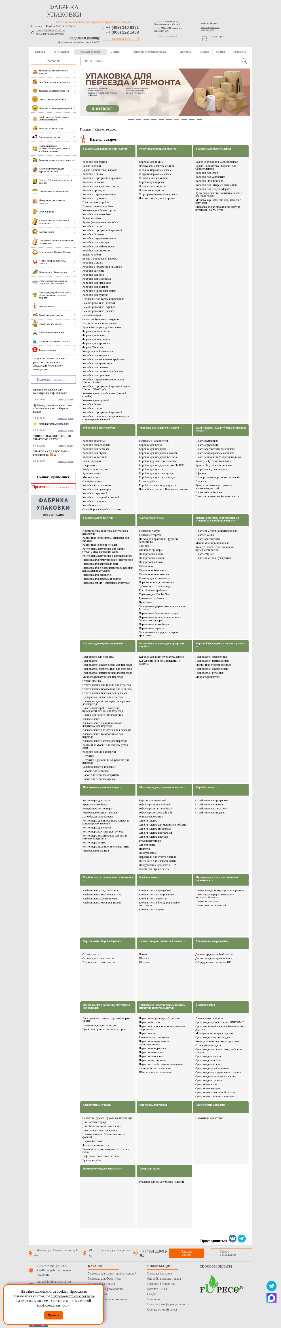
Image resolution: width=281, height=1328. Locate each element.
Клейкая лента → (150, 877)
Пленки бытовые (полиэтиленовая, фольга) (103, 1135)
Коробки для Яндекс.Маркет (212, 188)
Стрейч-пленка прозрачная (155, 832)
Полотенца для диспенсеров (99, 1024)
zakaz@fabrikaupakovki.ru (50, 30)
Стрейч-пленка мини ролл (155, 828)
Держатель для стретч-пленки (157, 856)
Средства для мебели (208, 1060)
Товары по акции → (151, 1168)
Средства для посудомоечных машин (218, 1072)
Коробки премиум (93, 190)
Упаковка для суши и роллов (100, 812)
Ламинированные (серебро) (99, 306)
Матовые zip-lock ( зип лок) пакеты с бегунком (218, 201)
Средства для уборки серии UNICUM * (219, 1022)
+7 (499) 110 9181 (122, 27)
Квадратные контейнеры (97, 808)
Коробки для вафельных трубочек (103, 359)
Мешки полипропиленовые (212, 542)
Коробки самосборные (96, 444)
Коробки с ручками (94, 198)
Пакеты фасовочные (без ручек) (215, 448)
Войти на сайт (207, 30)
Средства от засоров (207, 1088)
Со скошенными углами (153, 177)
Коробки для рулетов (95, 294)
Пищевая (201, 481)
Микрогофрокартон (207, 676)
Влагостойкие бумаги (208, 492)
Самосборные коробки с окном (101, 509)
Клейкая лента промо (152, 909)
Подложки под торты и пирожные (103, 298)
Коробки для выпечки (95, 355)
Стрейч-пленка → (207, 787)
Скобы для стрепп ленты (154, 868)
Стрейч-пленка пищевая (210, 812)
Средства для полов (207, 1064)
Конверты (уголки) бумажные (213, 460)
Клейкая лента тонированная (156, 894)
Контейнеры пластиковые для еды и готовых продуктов (104, 837)
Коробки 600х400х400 (209, 180)
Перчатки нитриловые (152, 1060)
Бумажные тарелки (150, 534)
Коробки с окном (93, 173)
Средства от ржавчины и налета (215, 1096)
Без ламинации (91, 314)
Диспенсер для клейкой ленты (157, 860)
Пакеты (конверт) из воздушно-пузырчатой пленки (214, 896)
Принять (53, 1315)
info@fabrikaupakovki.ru (50, 33)
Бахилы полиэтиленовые (154, 1037)
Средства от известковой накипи (215, 1092)
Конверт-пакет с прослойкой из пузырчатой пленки (214, 548)
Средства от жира (206, 1084)
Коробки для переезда (96, 448)
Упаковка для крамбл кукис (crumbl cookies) (104, 395)
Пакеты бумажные (206, 440)
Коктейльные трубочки (153, 590)
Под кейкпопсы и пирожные (99, 323)
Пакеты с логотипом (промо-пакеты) (218, 496)
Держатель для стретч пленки (213, 958)
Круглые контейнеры (95, 804)
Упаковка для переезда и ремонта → (105, 643)
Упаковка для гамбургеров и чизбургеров (107, 559)
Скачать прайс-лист (53, 477)
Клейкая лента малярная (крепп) (102, 902)
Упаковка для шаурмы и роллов (101, 578)
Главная (40, 51)
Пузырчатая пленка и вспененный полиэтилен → (217, 879)
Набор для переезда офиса (98, 778)
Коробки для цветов (151, 469)
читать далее (65, 399)
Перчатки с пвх (148, 1033)
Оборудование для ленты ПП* (157, 864)
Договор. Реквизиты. (161, 1283)
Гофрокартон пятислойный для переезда (107, 672)
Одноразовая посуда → (153, 517)
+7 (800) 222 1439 (122, 32)
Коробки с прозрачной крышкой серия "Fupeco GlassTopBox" (106, 388)
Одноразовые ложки (151, 557)
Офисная (200, 473)
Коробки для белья (150, 444)
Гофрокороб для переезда (98, 656)
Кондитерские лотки (95, 469)
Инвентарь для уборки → (154, 1104)
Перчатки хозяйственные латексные (161, 1064)
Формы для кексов (93, 335)
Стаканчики (146, 565)
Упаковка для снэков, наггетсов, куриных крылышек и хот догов (107, 569)
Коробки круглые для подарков (158, 460)
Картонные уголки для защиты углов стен (105, 746)
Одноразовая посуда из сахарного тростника (159, 634)
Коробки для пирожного (97, 250)
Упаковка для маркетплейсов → (215, 148)
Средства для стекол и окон (212, 1068)
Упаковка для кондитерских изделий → (107, 148)
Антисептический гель (209, 1018)
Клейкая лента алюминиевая (100, 898)
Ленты (143, 954)
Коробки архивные (94, 440)
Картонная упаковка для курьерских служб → (161, 645)
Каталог (53, 60)
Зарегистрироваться (210, 27)
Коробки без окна (93, 181)
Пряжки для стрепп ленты (98, 962)
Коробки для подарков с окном (158, 452)
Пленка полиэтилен (207, 901)
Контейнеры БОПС (94, 842)
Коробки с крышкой (94, 493)
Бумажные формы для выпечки (101, 327)
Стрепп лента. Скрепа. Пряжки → (104, 941)
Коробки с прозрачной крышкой (102, 177)
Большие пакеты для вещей (99, 766)
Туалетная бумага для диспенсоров (104, 1029)
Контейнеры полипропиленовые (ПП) (105, 846)
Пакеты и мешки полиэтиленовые (216, 530)
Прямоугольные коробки (97, 206)
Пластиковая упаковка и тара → (103, 787)
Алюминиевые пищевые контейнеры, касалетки (105, 532)
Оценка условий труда (162, 1309)
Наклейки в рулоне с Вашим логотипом (163, 489)
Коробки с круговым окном (99, 194)
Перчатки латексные (151, 1056)
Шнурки (144, 958)
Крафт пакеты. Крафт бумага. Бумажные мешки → (221, 429)
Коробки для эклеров (95, 286)
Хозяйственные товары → (99, 1104)
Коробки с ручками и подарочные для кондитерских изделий (105, 418)
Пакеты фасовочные (207, 538)
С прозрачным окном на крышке (159, 194)
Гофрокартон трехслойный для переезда (107, 668)
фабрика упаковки (63, 11)
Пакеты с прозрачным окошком (214, 452)
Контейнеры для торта (96, 800)
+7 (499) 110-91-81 (153, 1253)
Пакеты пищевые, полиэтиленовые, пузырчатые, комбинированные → (217, 519)
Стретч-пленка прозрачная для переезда (107, 688)
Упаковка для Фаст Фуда (104, 1278)
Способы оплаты (216, 1266)
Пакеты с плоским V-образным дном (218, 456)
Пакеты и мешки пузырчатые (213, 557)
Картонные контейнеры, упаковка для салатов (105, 539)
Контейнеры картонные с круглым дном (107, 555)
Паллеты (144, 848)
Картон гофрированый (153, 800)
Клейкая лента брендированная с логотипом (159, 904)
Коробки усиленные (94, 456)
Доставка (186, 51)
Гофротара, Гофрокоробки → (100, 427)
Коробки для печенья (95, 367)
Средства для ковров (208, 1056)
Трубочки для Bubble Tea (154, 594)
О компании (61, 51)
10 (199, 119)
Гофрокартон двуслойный (155, 804)
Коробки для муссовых (96, 278)
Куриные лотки (91, 473)
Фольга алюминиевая (95, 1144)
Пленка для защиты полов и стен (102, 714)
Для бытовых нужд (94, 1121)
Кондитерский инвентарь (98, 351)
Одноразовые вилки (151, 553)
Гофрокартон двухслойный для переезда (107, 664)
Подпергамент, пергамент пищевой (217, 477)
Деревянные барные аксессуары (158, 613)
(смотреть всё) (59, 380)
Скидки (115, 51)
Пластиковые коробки (96, 202)
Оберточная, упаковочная (211, 469)
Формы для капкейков (96, 331)
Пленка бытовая (92, 1140)
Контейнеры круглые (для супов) (102, 831)
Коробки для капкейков (96, 214)
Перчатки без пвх (149, 1022)
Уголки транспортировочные (213, 664)
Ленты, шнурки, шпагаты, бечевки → (162, 941)
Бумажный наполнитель (153, 440)
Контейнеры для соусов (97, 827)
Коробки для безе (93, 274)
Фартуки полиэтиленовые (155, 1068)
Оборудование (147, 852)
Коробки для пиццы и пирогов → (159, 148)
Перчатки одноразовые (153, 1048)
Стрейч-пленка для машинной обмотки (163, 824)
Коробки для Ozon (206, 172)
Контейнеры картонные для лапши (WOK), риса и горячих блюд (103, 550)
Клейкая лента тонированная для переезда (102, 735)
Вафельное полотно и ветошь (100, 1155)
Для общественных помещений (101, 1125)
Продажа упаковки (159, 1273)
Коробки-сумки (91, 505)
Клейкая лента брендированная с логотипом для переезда (102, 724)
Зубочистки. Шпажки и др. (155, 586)
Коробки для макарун (95, 242)
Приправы (145, 602)
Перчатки (88, 755)
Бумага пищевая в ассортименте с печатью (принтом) (216, 486)
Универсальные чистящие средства (217, 1041)
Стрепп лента (147, 844)
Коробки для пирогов (152, 181)
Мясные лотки (91, 477)
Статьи (220, 51)
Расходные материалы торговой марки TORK (106, 1019)
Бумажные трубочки (151, 598)
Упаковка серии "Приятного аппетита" (106, 582)
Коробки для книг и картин (99, 751)
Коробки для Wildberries (210, 176)
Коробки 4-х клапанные (97, 485)
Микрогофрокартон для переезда (102, 676)
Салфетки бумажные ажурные (101, 319)
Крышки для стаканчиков (154, 578)
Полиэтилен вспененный (210, 905)
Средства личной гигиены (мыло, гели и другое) (220, 1027)
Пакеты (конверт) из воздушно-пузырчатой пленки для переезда (102, 709)
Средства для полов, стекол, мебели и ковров (218, 1050)
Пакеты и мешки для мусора (100, 1129)
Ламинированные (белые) (98, 310)
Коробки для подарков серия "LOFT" (161, 464)
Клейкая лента (91, 718)
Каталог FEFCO (157, 1289)
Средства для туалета (208, 1080)
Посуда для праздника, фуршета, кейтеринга (159, 540)
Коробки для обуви (94, 452)
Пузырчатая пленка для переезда (102, 696)
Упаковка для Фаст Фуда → (100, 517)
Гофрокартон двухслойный (211, 668)
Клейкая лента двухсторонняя (100, 890)
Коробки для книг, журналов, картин (161, 656)
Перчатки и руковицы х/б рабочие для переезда (105, 761)
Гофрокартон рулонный (209, 672)
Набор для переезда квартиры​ (100, 774)
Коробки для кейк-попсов (98, 246)
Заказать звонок (121, 39)
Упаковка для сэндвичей (97, 574)
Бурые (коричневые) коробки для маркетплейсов (215, 167)
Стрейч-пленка (91, 680)
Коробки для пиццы (151, 161)
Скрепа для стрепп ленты (98, 958)
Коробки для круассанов (97, 363)
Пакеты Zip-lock (205, 553)
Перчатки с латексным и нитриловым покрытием (162, 1027)
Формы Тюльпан (92, 347)
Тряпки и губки (91, 1160)
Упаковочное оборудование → (214, 941)
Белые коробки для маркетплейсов (216, 161)
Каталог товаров (90, 51)
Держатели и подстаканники (156, 582)
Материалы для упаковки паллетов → (162, 787)
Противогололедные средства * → (103, 1168)
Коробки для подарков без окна (158, 456)
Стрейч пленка (98, 1294)
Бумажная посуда (149, 530)
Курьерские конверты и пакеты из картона (159, 662)
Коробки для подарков (152, 448)
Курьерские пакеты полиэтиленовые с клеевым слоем (218, 194)
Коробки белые (91, 404)
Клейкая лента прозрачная (155, 890)
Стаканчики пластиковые (154, 574)
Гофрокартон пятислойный (212, 660)
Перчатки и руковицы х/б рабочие (160, 1018)
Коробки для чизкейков (96, 282)
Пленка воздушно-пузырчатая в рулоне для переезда (106, 702)
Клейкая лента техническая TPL (102, 894)
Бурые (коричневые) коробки (100, 169)
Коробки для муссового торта (100, 186)
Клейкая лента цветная (153, 898)
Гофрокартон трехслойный (211, 656)
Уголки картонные (150, 840)
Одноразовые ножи (151, 561)
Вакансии (153, 1299)
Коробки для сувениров (97, 489)
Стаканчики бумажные (153, 570)
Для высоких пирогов (152, 186)
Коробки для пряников (96, 375)
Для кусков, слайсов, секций (156, 165)
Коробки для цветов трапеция (157, 477)
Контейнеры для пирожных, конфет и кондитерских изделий (105, 822)
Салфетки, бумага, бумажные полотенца (107, 1117)
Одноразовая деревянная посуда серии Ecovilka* (162, 608)
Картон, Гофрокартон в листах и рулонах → (221, 645)
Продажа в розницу (85, 38)
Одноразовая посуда (101, 1283)
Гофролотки (89, 464)
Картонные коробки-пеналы (99, 544)
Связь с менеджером (167, 36)
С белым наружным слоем (155, 169)
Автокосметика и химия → (212, 1104)
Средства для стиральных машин (215, 1076)
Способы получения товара (150, 51)
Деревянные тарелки (151, 628)
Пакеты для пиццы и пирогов (157, 198)
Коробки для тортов (94, 161)
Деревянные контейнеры (154, 624)
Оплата (204, 51)
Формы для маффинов (96, 339)
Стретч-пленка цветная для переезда (104, 692)
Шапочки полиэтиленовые (155, 1072)
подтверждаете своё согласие (73, 1296)
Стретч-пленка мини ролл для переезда (106, 684)
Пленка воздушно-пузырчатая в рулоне (219, 890)
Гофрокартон (90, 660)
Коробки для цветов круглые (156, 473)
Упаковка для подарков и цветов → (160, 427)
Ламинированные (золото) (98, 302)
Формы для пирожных (96, 343)
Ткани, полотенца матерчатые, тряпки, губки (106, 1150)
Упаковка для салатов (95, 850)
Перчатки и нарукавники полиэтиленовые (154, 1042)
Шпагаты (144, 962)
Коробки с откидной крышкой (101, 497)
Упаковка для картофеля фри (100, 563)
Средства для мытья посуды (212, 1037)
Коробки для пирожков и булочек (103, 371)
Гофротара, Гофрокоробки (105, 1289)
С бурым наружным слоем (155, 173)
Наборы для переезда (95, 770)
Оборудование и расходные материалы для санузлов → (106, 1006)
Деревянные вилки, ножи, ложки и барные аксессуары (160, 619)
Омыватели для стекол (209, 1117)
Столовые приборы (151, 549)
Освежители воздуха (208, 1045)
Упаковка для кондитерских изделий (161, 1181)
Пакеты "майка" (205, 534)
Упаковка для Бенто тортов (99, 210)
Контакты (239, 51)
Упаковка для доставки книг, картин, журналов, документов (218, 208)
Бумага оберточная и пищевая (213, 464)
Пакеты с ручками (206, 444)
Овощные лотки (92, 481)
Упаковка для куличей (96, 400)
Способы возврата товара (164, 1278)
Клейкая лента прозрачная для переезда (106, 729)
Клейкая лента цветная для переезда (104, 740)
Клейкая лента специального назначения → (108, 879)
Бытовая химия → (207, 1005)
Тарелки (144, 545)
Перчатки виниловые (152, 1052)
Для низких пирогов (151, 190)
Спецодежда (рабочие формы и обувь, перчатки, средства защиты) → (162, 1006)
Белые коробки (91, 165)
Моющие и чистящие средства (214, 1033)
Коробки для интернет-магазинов (216, 184)
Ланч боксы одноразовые (98, 816)
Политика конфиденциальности (168, 1304)
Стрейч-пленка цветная (153, 836)
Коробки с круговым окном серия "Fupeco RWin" (103, 381)
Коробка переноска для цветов (157, 485)
